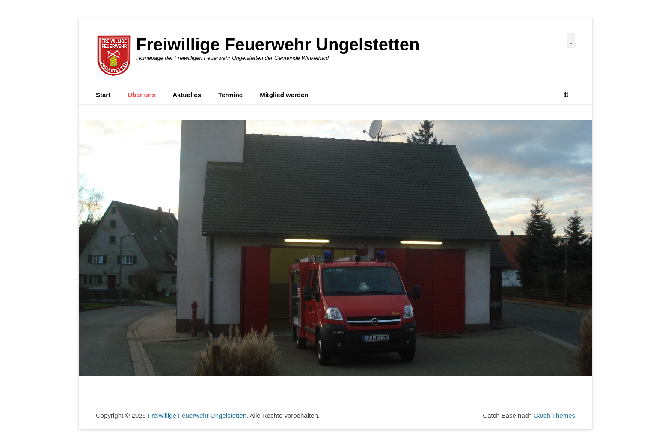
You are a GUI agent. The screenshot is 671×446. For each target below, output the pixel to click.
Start (103, 94)
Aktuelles (186, 94)
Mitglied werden (284, 94)
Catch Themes (554, 415)
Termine (230, 94)
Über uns (141, 94)
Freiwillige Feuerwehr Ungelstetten (277, 44)
